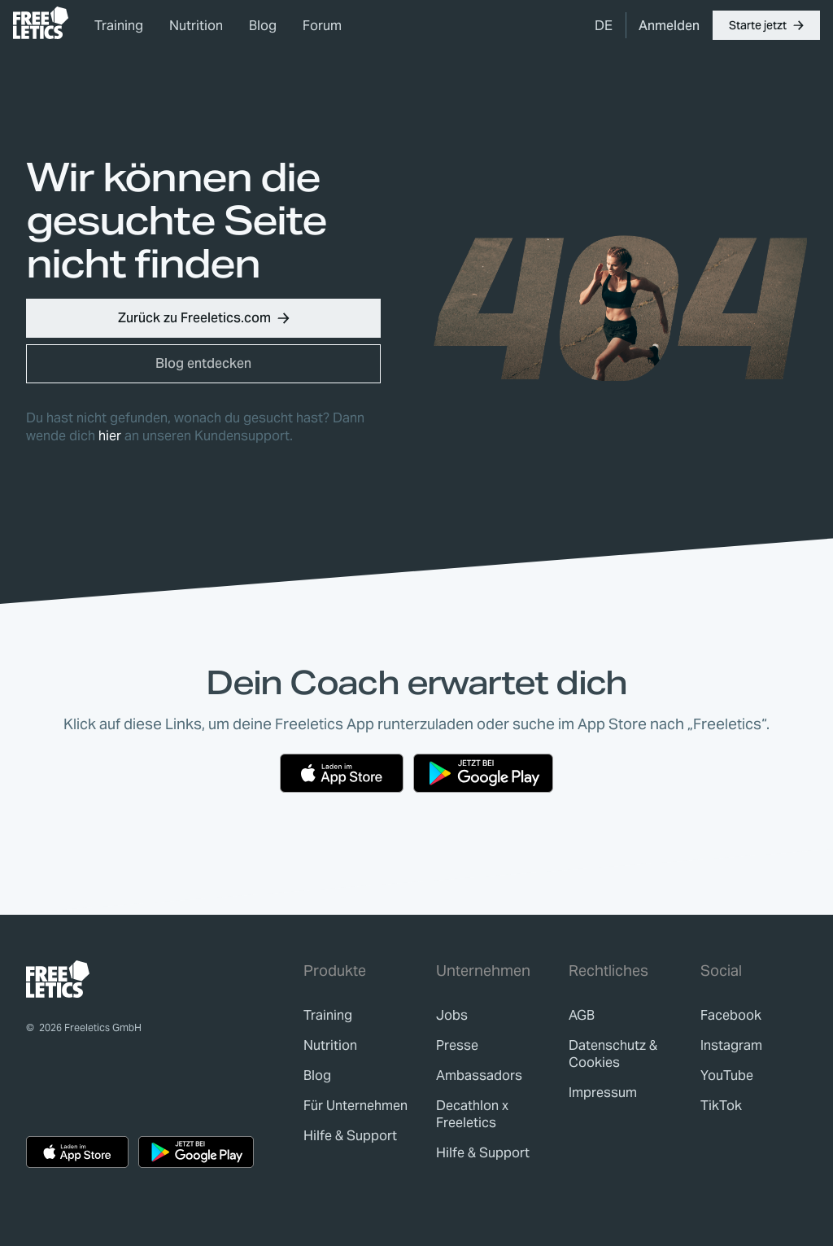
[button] (766, 25)
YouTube (726, 1075)
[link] (40, 23)
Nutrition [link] (196, 25)
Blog (263, 25)
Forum (322, 25)
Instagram (731, 1045)
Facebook (730, 1015)
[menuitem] (604, 25)
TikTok (721, 1105)
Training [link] (118, 25)
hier (109, 435)
